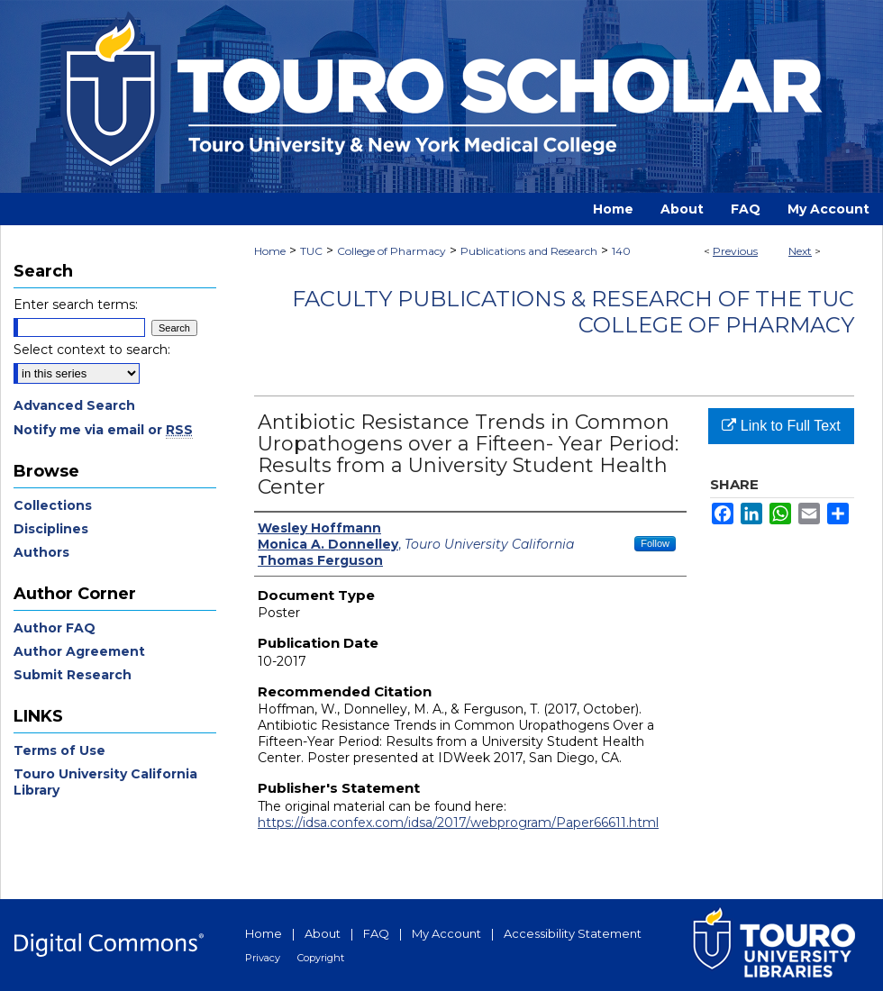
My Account (446, 933)
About (323, 933)
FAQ (376, 933)
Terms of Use (59, 750)
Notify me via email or (103, 430)
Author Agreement (79, 651)
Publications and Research (528, 251)
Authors (41, 552)
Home (270, 251)
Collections (53, 505)
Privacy (262, 957)
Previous (735, 251)
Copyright (320, 957)
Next (800, 251)
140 (621, 251)
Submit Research (73, 675)
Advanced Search (74, 405)
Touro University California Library (105, 782)
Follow (655, 543)
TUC (311, 251)
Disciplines (51, 529)
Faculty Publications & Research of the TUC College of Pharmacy (573, 312)
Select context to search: (92, 349)
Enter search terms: (76, 304)
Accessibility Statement (573, 933)
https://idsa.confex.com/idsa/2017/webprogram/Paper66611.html (458, 822)
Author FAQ (55, 628)
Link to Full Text (781, 425)
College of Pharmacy (391, 251)
